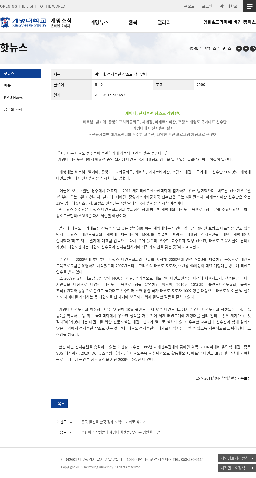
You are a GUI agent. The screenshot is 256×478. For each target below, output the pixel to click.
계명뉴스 (99, 22)
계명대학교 (228, 6)
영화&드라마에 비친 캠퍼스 (230, 22)
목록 (61, 403)
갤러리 (164, 22)
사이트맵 (250, 6)
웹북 (133, 22)
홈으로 (189, 6)
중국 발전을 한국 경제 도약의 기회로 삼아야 (114, 422)
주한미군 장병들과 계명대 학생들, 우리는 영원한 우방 (121, 432)
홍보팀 (245, 378)
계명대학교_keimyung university (23, 462)
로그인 (207, 6)
